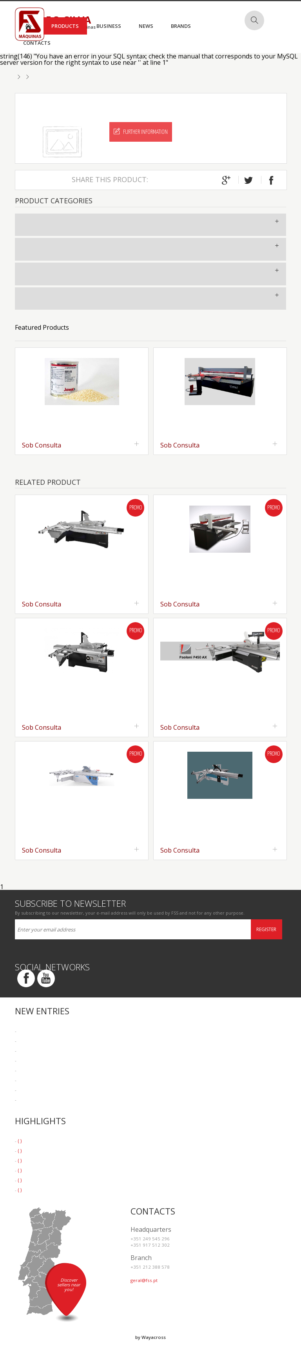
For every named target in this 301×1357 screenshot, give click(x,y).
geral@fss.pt (144, 1280)
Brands (181, 25)
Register (266, 929)
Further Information (141, 131)
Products (65, 25)
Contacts (37, 42)
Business (108, 25)
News (146, 25)
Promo (135, 508)
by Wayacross (150, 1337)
